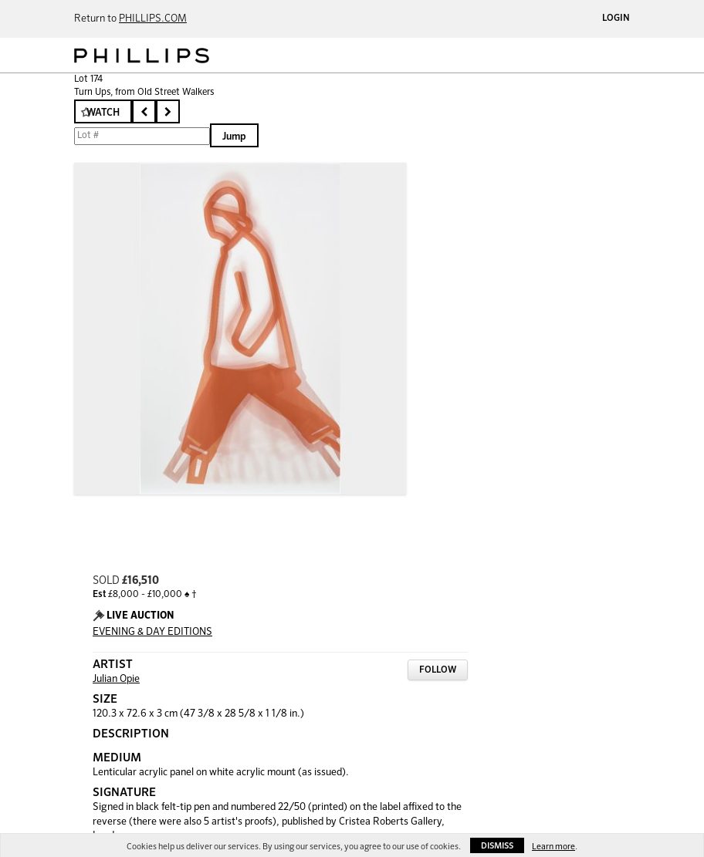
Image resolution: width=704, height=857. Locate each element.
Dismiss (497, 846)
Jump (234, 137)
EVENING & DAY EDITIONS (152, 632)
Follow (437, 670)
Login (616, 18)
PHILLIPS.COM (153, 19)
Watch (103, 113)
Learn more (553, 846)
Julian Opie (116, 679)
